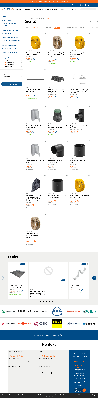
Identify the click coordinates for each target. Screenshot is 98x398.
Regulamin (27, 373)
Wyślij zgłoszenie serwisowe (72, 354)
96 (84, 27)
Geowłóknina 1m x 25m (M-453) (35, 151)
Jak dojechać (38, 354)
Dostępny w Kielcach (13, 64)
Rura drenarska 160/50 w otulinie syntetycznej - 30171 (35, 220)
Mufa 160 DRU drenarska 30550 (81, 151)
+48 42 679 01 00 (67, 337)
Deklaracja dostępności (30, 381)
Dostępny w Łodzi (13, 62)
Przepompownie (6, 33)
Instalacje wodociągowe (10, 30)
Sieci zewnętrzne (40, 18)
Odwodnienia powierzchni (10, 37)
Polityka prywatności (29, 375)
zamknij (94, 395)
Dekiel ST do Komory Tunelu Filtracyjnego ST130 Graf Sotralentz (80, 85)
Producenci (29, 9)
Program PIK (62, 5)
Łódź (36, 333)
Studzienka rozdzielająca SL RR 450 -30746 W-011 (57, 119)
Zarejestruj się (75, 5)
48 (82, 27)
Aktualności (51, 9)
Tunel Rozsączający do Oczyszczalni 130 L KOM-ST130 (57, 85)
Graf (12, 75)
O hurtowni (60, 373)
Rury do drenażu (7, 20)
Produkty (21, 9)
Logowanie (89, 5)
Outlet (43, 9)
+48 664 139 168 (15, 337)
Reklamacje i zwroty (29, 385)
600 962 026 (79, 337)
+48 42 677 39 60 (40, 337)
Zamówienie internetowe (19, 333)
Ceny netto (42, 5)
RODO (25, 379)
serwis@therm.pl (67, 339)
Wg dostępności (32, 27)
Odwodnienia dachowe (9, 49)
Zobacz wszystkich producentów (49, 314)
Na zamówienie (12, 66)
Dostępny (12, 60)
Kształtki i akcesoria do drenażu (9, 24)
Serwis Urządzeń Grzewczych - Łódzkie (72, 333)
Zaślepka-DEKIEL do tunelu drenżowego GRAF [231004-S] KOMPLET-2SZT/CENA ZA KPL (34, 186)
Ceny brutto (51, 5)
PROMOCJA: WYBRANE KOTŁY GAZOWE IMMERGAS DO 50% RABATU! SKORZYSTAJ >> (49, 1)
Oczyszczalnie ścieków (9, 45)
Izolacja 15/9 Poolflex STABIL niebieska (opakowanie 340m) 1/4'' (36, 261)
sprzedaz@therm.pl (40, 339)
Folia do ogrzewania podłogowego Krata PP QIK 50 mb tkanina (17, 267)
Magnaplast (12, 76)
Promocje (43, 379)
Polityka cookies (28, 377)
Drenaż (4, 17)
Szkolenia (59, 377)
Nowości (37, 9)
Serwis (58, 9)
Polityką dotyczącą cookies (48, 394)
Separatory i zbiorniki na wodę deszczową (11, 41)
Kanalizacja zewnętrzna (9, 52)
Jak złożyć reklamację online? (32, 383)
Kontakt (64, 9)
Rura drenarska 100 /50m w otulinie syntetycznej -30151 (57, 52)
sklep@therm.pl (15, 339)
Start (25, 18)
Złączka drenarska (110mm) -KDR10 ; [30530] (57, 185)
